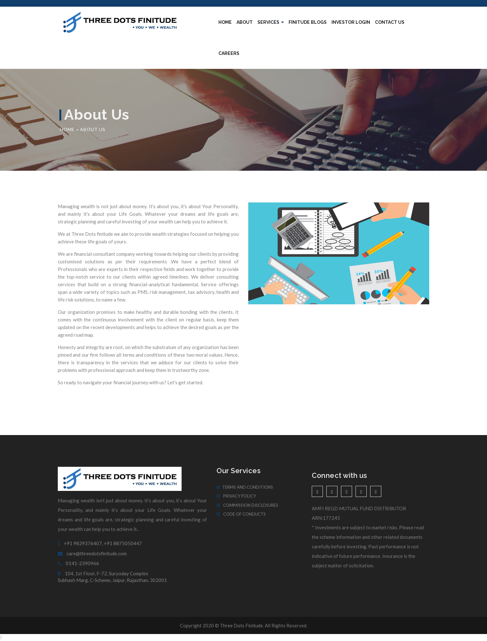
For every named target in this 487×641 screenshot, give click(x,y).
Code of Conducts (241, 514)
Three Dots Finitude (241, 625)
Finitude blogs (308, 22)
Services (270, 22)
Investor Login (350, 22)
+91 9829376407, (80, 543)
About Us (92, 129)
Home (225, 22)
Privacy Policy (236, 496)
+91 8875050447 (123, 543)
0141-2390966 (78, 563)
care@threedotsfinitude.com (92, 553)
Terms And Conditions (245, 487)
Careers (228, 53)
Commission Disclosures (247, 505)
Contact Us (389, 22)
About (245, 22)
